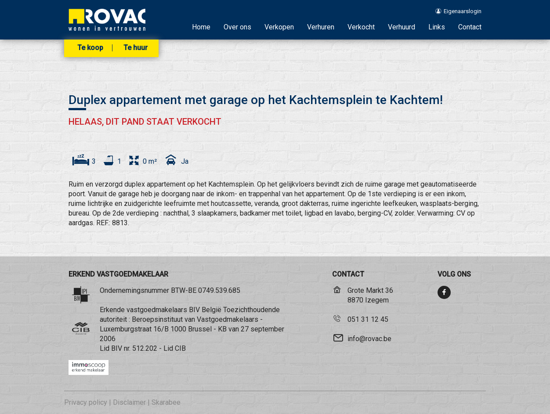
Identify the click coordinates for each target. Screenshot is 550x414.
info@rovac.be (369, 339)
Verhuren (320, 27)
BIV (116, 348)
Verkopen (279, 27)
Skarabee (166, 402)
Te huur (135, 47)
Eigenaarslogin (457, 11)
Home (201, 27)
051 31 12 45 (367, 319)
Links (436, 27)
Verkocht (361, 27)
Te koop (90, 47)
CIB (180, 348)
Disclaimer (129, 402)
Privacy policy (85, 402)
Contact (469, 27)
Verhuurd (401, 27)
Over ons (237, 27)
